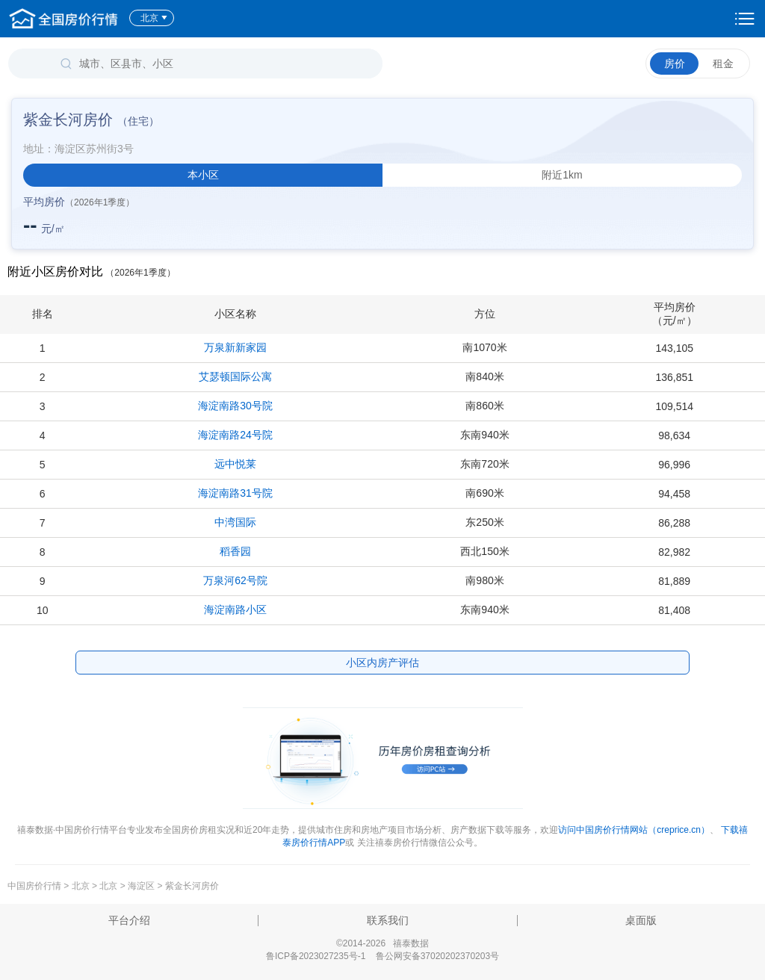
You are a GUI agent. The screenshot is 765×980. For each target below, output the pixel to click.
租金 (723, 63)
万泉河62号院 (235, 580)
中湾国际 (235, 522)
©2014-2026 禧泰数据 (382, 943)
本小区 (203, 175)
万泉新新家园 (235, 347)
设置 (745, 18)
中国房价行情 (35, 886)
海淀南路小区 (235, 609)
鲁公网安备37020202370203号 (437, 956)
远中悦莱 (235, 464)
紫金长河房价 (192, 886)
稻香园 (235, 551)
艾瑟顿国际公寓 (235, 376)
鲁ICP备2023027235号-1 (315, 956)
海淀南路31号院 (235, 493)
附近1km (562, 175)
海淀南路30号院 (235, 406)
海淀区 (141, 886)
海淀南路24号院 (235, 435)
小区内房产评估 (382, 663)
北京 (154, 18)
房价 (674, 63)
